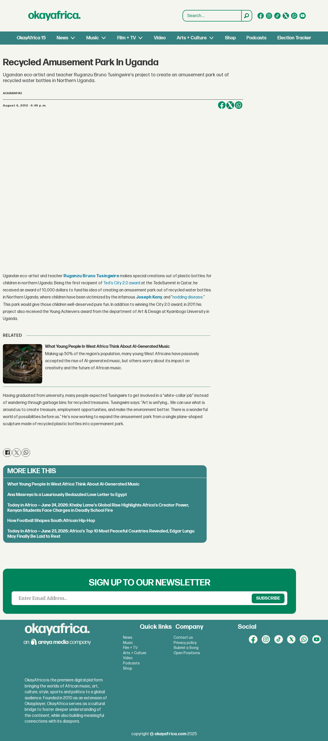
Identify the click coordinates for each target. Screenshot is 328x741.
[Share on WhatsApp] (239, 105)
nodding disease (188, 297)
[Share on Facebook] (222, 105)
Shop (230, 38)
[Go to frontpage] (54, 15)
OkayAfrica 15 (31, 38)
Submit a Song (186, 648)
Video (160, 38)
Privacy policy (185, 643)
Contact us (183, 637)
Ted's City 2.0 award (121, 283)
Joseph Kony (149, 297)
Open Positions (187, 653)
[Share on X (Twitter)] (230, 105)
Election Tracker (294, 38)
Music (92, 38)
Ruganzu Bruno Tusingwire (91, 276)
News (62, 38)
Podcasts (256, 38)
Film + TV (126, 38)
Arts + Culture (192, 38)
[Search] (246, 15)
